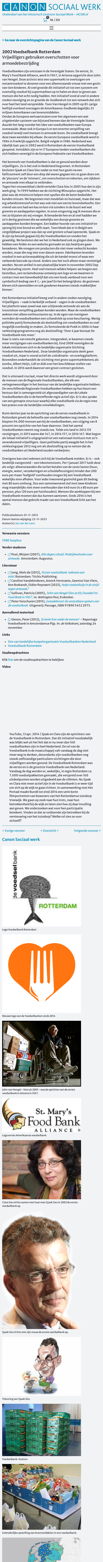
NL (52, 20)
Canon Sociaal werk (21, 839)
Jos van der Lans (25, 523)
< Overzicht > (49, 830)
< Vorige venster (13, 830)
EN (58, 20)
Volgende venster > (87, 830)
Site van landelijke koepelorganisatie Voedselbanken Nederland (52, 641)
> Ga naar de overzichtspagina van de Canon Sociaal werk (41, 40)
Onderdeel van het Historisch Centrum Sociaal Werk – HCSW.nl (45, 14)
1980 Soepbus (12, 540)
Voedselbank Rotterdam (25, 645)
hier (11, 659)
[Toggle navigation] (51, 28)
